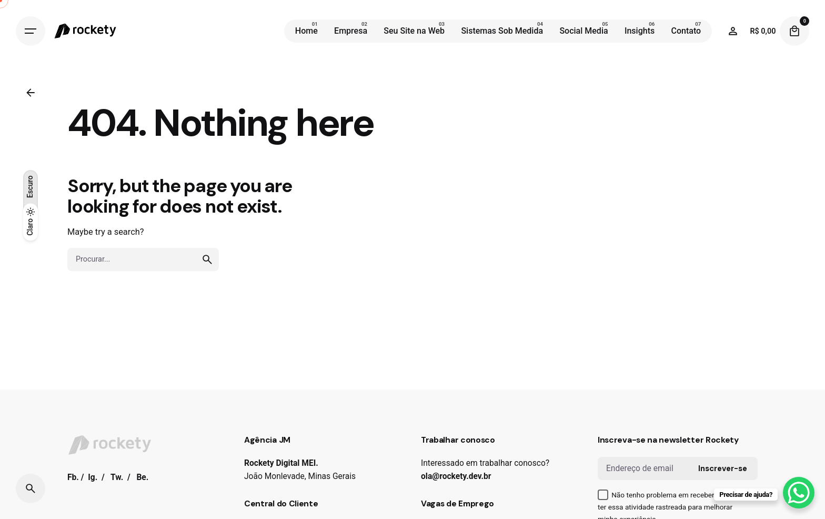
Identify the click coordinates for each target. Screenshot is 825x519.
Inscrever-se (722, 468)
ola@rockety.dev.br (456, 476)
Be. (142, 477)
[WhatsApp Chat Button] (798, 492)
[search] (207, 259)
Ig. (92, 477)
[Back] (30, 92)
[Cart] (794, 31)
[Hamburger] (30, 31)
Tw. (116, 477)
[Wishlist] (733, 31)
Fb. (73, 477)
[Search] (30, 488)
